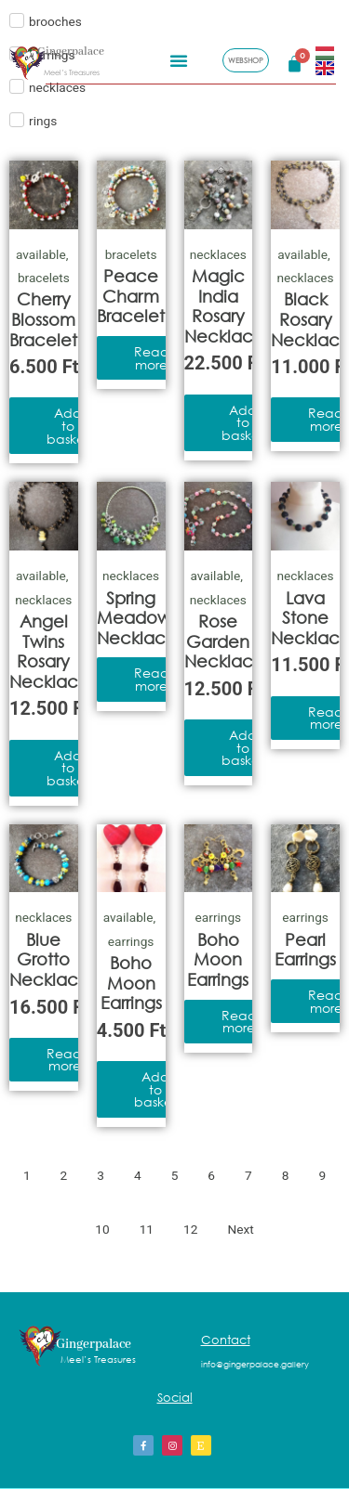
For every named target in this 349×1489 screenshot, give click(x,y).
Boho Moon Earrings (131, 982)
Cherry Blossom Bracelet (43, 319)
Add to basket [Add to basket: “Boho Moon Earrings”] (155, 1088)
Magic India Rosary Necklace (224, 305)
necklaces (218, 254)
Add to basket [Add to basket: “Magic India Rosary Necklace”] (242, 422)
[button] (179, 57)
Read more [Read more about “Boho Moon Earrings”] (239, 1021)
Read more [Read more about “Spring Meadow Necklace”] (151, 679)
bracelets (44, 277)
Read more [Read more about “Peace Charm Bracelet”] (151, 357)
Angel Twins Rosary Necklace (49, 651)
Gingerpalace (70, 50)
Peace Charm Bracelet (131, 295)
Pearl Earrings (305, 949)
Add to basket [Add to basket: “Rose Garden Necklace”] (242, 747)
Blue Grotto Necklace (49, 959)
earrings (131, 941)
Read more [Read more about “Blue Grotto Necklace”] (64, 1059)
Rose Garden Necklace (224, 641)
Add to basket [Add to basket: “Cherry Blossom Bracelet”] (68, 425)
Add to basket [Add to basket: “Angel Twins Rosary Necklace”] (68, 767)
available (41, 254)
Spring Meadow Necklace (137, 618)
